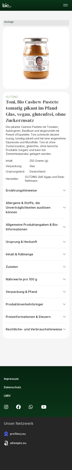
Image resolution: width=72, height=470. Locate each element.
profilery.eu (15, 434)
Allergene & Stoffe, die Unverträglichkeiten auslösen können (36, 207)
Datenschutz (12, 387)
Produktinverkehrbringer (36, 304)
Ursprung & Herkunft (36, 242)
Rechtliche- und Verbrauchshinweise (36, 329)
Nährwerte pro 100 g (36, 279)
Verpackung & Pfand (36, 292)
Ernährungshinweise (36, 190)
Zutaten (36, 267)
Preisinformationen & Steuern (36, 317)
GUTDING (12, 96)
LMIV (7, 395)
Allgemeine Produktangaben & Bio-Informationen (36, 227)
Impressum (11, 378)
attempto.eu (15, 443)
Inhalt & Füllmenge (36, 254)
